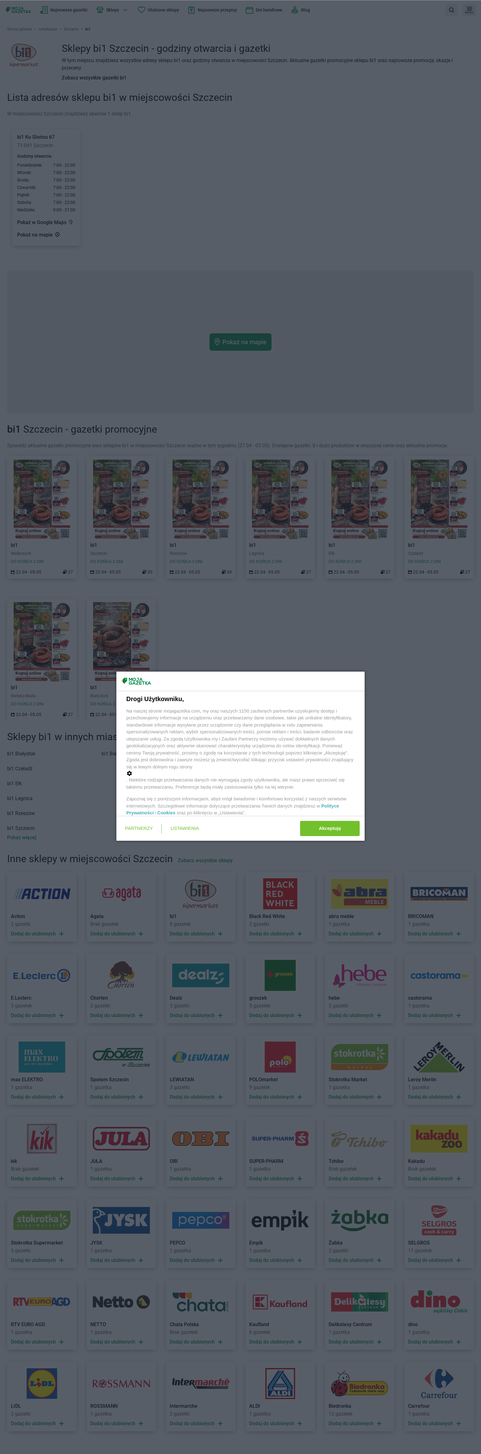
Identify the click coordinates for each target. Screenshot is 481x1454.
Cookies (166, 812)
